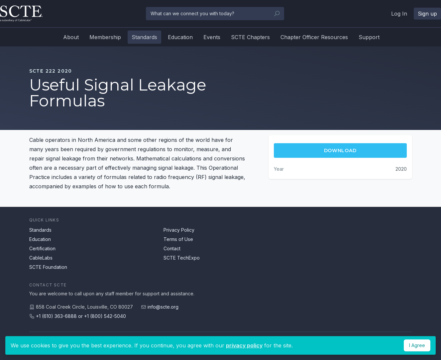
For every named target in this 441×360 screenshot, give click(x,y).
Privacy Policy (179, 230)
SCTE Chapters (250, 37)
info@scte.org (163, 307)
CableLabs (41, 258)
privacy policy (244, 345)
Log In (399, 13)
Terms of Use (178, 239)
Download (340, 150)
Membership (105, 37)
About (71, 37)
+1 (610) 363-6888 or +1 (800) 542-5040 (81, 316)
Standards (144, 37)
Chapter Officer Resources (314, 37)
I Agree (417, 345)
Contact (172, 248)
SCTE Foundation (48, 267)
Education (180, 37)
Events (211, 37)
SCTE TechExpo (182, 258)
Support (369, 37)
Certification (42, 248)
